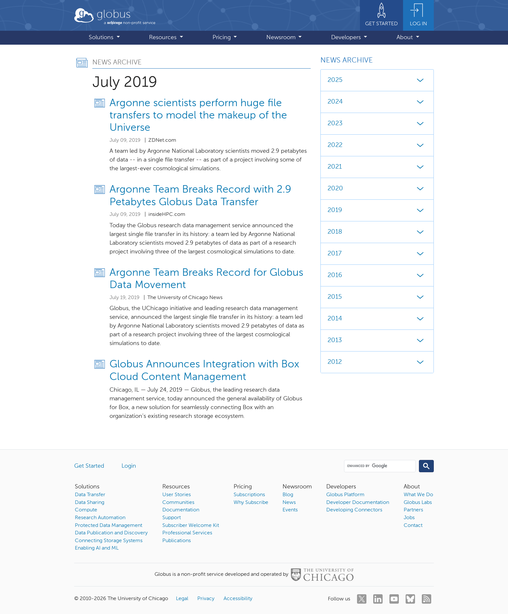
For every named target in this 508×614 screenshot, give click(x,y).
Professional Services (187, 533)
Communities (178, 502)
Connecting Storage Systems (109, 540)
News (289, 502)
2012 (377, 362)
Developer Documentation (357, 502)
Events (290, 510)
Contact (413, 525)
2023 (377, 123)
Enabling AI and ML (97, 548)
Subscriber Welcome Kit (190, 525)
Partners (413, 510)
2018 (377, 232)
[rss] (426, 599)
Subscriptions (249, 494)
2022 (377, 145)
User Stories (176, 494)
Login (128, 466)
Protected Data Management (108, 525)
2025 (377, 80)
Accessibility (238, 598)
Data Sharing (89, 502)
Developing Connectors (354, 510)
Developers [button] (347, 37)
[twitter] (361, 599)
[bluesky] (410, 599)
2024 (377, 101)
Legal (182, 598)
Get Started (89, 466)
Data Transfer (90, 494)
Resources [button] (163, 37)
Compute (86, 510)
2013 (377, 340)
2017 (377, 253)
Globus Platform (345, 494)
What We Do (418, 494)
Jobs (409, 517)
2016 (377, 275)
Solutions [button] (102, 37)
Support (171, 517)
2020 (377, 188)
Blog (288, 494)
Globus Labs (418, 502)
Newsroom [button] (281, 37)
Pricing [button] (222, 37)
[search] (379, 466)
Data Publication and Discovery (111, 533)
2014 (377, 318)
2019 (377, 210)
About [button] (405, 37)
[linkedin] (378, 599)
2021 (377, 167)
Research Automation (100, 517)
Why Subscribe (251, 502)
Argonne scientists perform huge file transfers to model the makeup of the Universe (198, 115)
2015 (377, 297)
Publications (176, 540)
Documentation (180, 510)
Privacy (205, 598)
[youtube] (394, 599)
